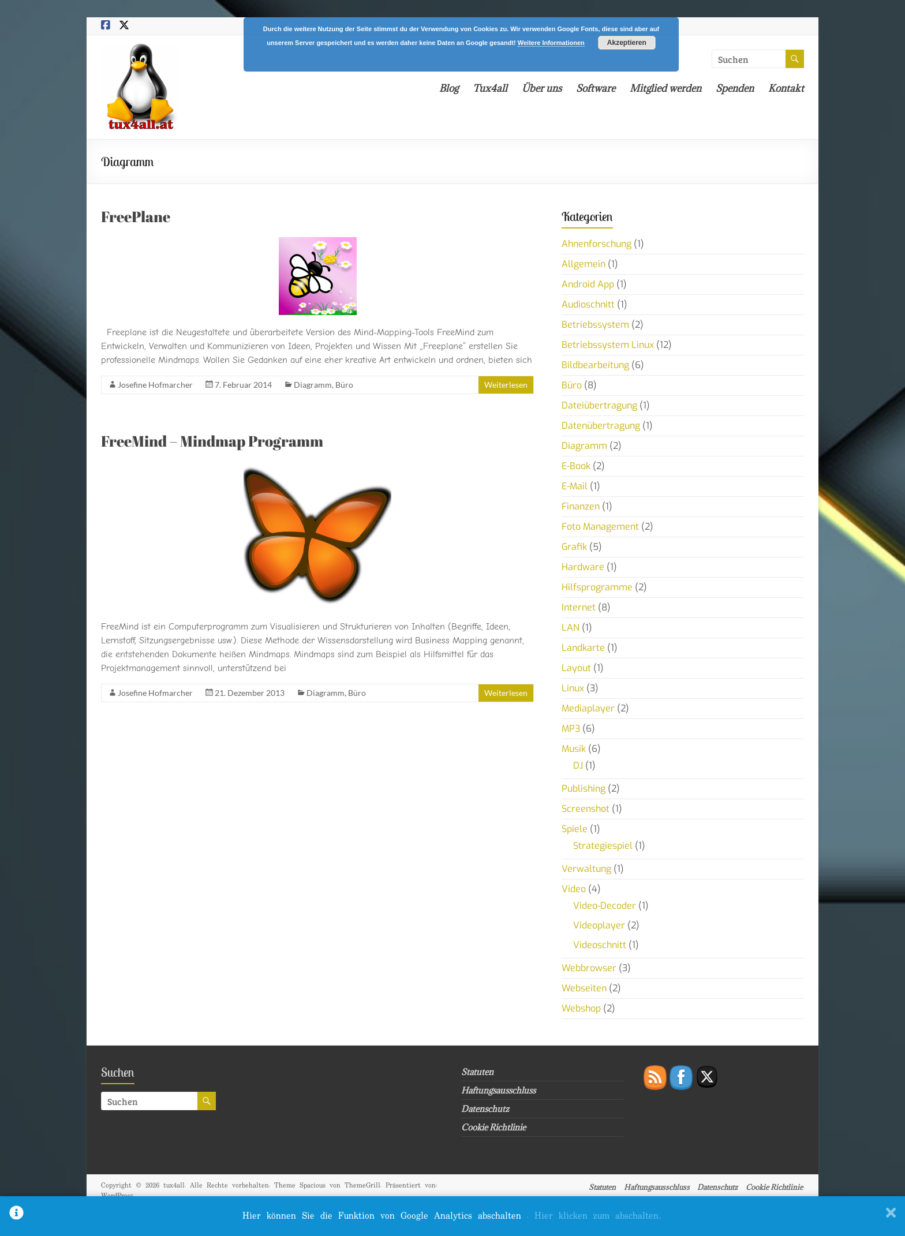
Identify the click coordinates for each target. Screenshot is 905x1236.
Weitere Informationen (551, 42)
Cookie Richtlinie (493, 1127)
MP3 (571, 728)
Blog (448, 88)
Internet (579, 607)
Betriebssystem (595, 325)
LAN (570, 627)
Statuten (477, 1071)
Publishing (583, 788)
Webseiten (584, 988)
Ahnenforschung (596, 244)
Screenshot (585, 809)
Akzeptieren (626, 43)
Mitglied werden (665, 88)
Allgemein (583, 264)
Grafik (574, 547)
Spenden (735, 88)
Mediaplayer (588, 708)
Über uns (542, 88)
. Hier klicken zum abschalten (594, 1216)
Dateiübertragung (599, 405)
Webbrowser (589, 968)
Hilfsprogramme (597, 587)
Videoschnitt (599, 945)
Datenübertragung (601, 426)
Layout (576, 668)
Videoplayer (599, 925)
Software (595, 88)
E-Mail (575, 486)
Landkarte (583, 648)
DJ (578, 765)
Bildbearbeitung (595, 365)
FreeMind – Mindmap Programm (212, 440)
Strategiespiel (603, 846)
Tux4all (490, 88)
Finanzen (581, 506)
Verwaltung (586, 869)
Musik (574, 749)
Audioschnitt (588, 304)
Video (574, 889)
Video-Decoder (604, 906)
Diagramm (313, 384)
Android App (588, 284)
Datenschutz (485, 1108)
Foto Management (600, 526)
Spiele (575, 829)
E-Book (576, 466)
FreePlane (135, 216)
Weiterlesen (506, 384)
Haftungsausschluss (498, 1090)
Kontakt (786, 88)
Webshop (581, 1008)
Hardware (583, 567)
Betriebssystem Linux (608, 345)
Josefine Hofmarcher (155, 384)
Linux (573, 688)
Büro (344, 384)
